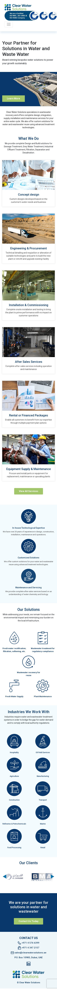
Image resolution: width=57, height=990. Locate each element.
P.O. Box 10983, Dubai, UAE (28, 957)
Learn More (13, 98)
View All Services (28, 491)
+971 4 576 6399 (28, 942)
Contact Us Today (28, 921)
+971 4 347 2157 (28, 947)
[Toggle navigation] (9, 24)
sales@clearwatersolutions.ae (28, 952)
